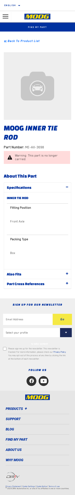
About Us (14, 450)
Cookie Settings (29, 486)
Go (62, 319)
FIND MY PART (16, 439)
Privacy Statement (13, 486)
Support (13, 419)
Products (17, 409)
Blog (10, 429)
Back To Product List (24, 41)
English (10, 5)
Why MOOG (14, 460)
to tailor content (39, 343)
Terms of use (54, 486)
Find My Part (37, 27)
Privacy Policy (60, 352)
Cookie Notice (42, 486)
